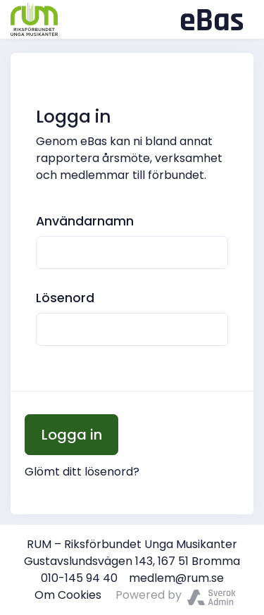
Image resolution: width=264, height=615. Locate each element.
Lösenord (65, 298)
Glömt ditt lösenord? (82, 472)
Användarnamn (85, 221)
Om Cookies (67, 595)
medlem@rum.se (176, 578)
